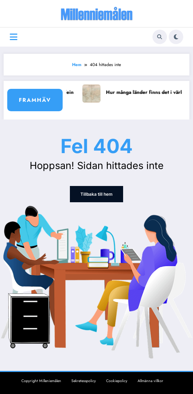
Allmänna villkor (150, 381)
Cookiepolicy (116, 381)
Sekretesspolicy (83, 381)
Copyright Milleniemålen (41, 381)
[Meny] (13, 37)
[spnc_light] (176, 37)
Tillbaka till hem (96, 194)
